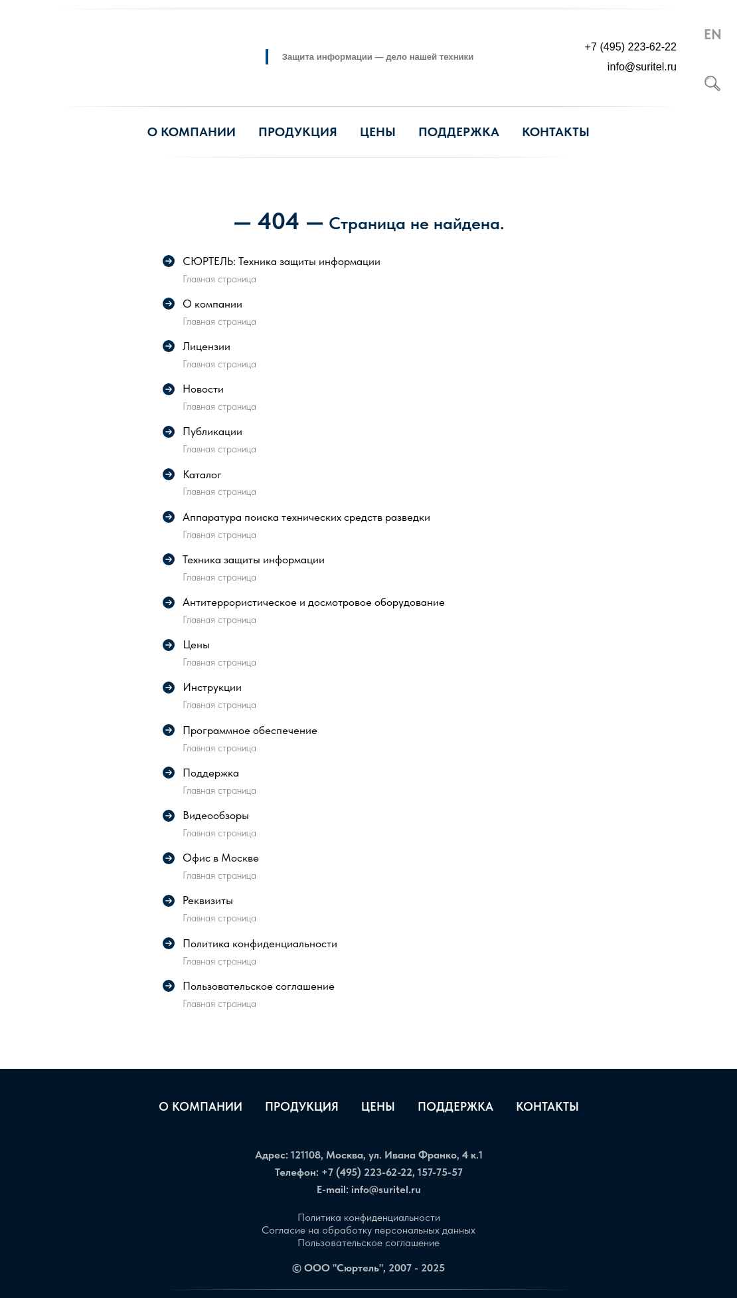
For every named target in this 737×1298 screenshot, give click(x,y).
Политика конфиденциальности (368, 1217)
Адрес (270, 1155)
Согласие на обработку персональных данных (368, 1230)
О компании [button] (191, 131)
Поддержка (455, 1106)
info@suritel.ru (386, 1189)
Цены (378, 131)
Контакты (547, 1106)
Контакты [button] (556, 131)
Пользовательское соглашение (368, 1242)
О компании (200, 1106)
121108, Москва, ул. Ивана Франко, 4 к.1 (387, 1155)
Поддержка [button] (458, 131)
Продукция (297, 131)
